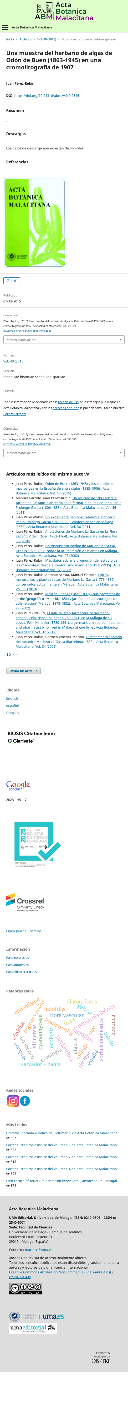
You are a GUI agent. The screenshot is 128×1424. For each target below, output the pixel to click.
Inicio (10, 39)
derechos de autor (66, 461)
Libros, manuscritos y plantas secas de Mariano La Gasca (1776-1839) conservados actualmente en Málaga (65, 632)
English (12, 751)
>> (17, 707)
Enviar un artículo (23, 724)
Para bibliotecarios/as (21, 1025)
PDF (13, 334)
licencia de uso (68, 455)
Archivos (26, 39)
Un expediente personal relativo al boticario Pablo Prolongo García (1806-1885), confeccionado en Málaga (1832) (65, 575)
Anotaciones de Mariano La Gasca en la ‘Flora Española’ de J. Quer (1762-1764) (66, 587)
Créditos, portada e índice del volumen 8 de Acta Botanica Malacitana (62, 1186)
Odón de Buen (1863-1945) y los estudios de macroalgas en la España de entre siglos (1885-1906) (65, 539)
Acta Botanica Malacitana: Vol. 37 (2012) (68, 620)
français (12, 765)
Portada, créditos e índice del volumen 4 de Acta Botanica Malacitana (61, 1222)
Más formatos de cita (21, 393)
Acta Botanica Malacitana (32, 27)
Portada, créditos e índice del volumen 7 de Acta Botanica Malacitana (61, 1210)
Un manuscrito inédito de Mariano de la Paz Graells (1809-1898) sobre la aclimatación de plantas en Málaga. (67, 601)
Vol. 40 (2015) (46, 39)
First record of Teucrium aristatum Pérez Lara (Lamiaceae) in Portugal (61, 1234)
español (12, 758)
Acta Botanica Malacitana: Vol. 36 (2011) (59, 579)
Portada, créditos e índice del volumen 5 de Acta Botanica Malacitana (61, 1198)
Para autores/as (17, 1018)
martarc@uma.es (38, 1302)
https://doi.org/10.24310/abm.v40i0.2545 (46, 95)
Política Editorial (14, 467)
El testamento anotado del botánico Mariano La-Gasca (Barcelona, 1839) (69, 692)
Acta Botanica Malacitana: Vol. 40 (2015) (63, 543)
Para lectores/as (17, 1010)
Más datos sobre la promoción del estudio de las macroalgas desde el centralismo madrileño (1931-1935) (67, 615)
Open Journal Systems (23, 984)
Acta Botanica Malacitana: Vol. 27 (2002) (47, 608)
